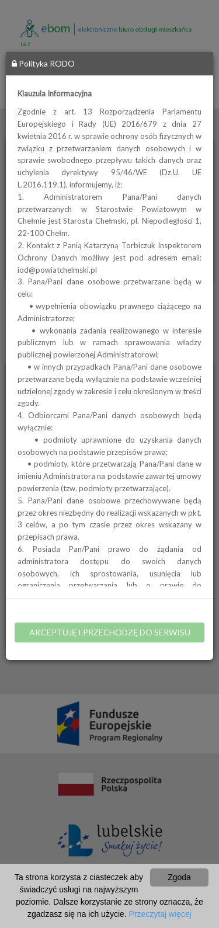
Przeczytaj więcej (160, 914)
